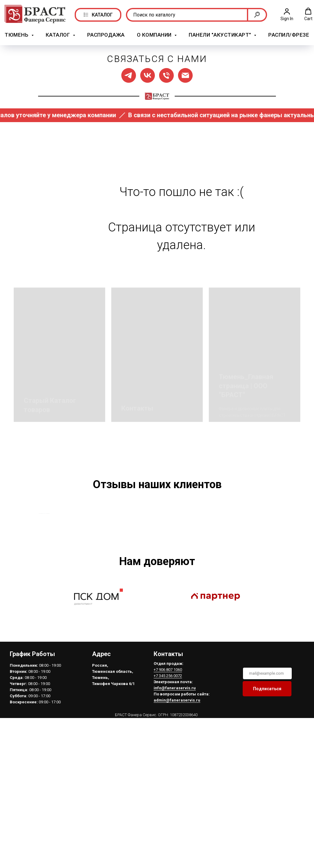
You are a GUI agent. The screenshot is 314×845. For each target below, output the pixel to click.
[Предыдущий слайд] (38, 550)
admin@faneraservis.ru (177, 773)
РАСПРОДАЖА (106, 34)
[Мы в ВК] (147, 74)
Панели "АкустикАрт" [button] (220, 34)
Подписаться (267, 762)
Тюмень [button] (17, 34)
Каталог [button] (58, 34)
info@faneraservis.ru (175, 761)
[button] (286, 14)
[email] (267, 747)
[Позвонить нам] (166, 74)
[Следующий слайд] (276, 550)
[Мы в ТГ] (128, 74)
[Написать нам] (185, 74)
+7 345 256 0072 (168, 749)
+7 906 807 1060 (168, 743)
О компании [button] (155, 34)
